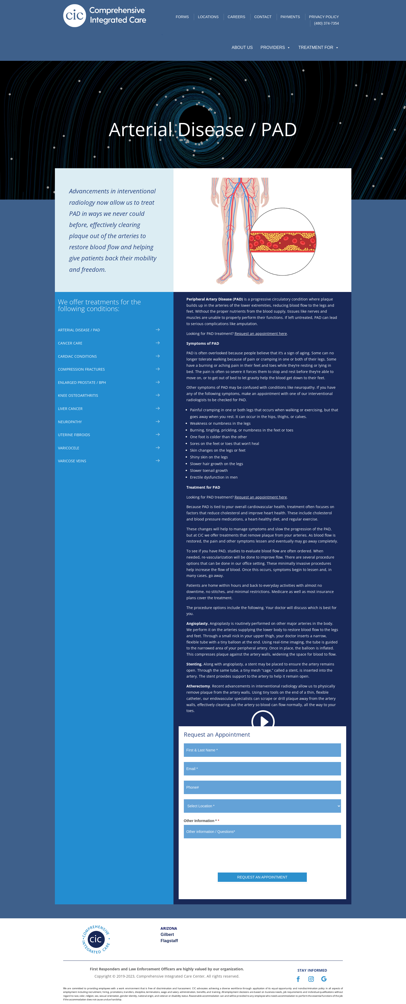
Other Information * (201, 821)
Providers (275, 47)
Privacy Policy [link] (324, 17)
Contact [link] (263, 17)
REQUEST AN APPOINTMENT (262, 877)
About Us (242, 47)
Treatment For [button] (318, 47)
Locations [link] (208, 17)
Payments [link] (290, 17)
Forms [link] (182, 17)
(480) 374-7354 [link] (326, 23)
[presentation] (262, 854)
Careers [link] (236, 17)
